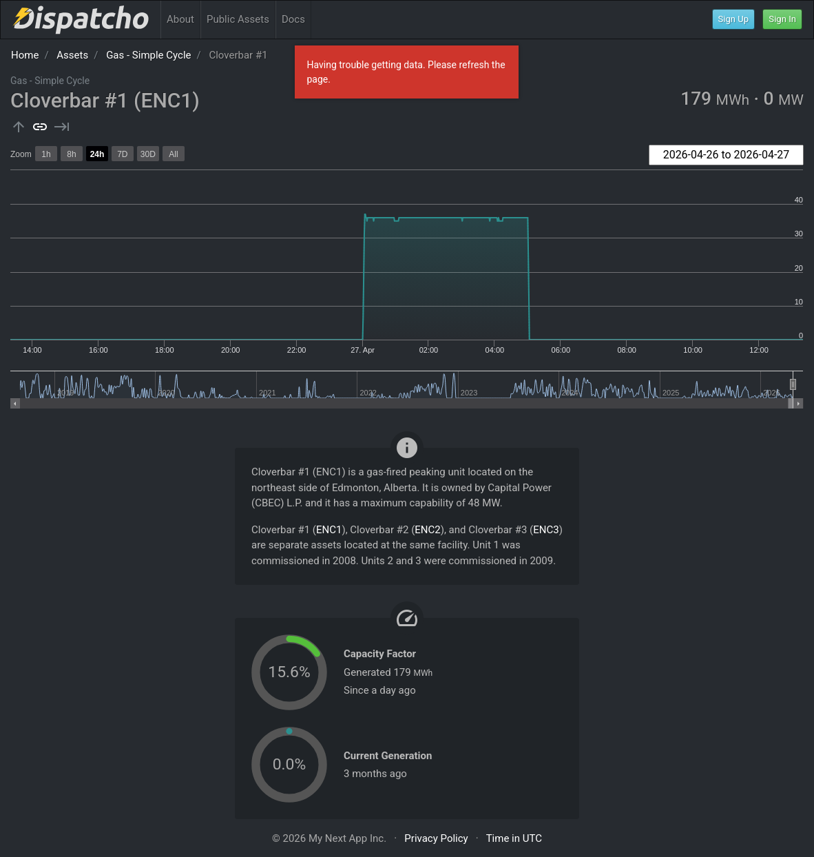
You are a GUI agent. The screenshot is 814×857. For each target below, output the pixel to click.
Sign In (782, 19)
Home (25, 55)
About (180, 19)
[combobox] (726, 155)
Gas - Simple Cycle (148, 55)
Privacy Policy (436, 838)
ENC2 (427, 530)
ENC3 (546, 530)
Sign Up (733, 19)
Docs (293, 19)
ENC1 (329, 530)
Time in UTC (514, 838)
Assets (72, 55)
